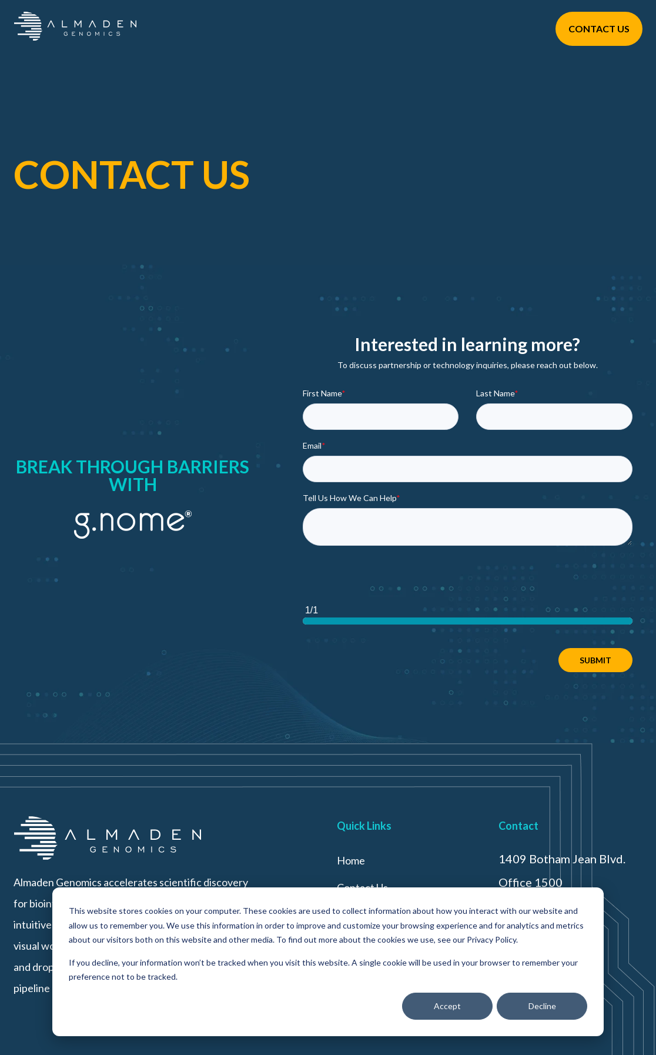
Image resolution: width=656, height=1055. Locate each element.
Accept (447, 1006)
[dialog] (328, 961)
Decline (542, 1006)
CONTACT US (599, 28)
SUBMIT (595, 660)
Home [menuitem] (351, 860)
